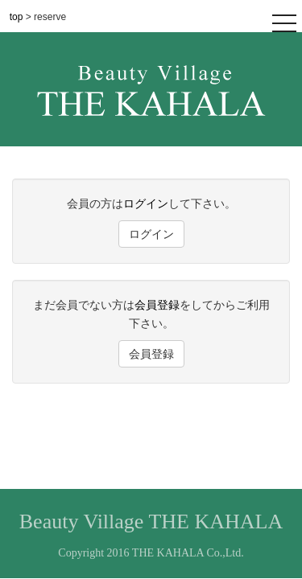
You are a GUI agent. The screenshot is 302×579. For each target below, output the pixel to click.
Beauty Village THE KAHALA (151, 521)
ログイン (145, 203)
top (18, 17)
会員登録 (157, 304)
